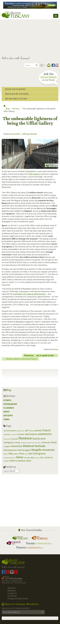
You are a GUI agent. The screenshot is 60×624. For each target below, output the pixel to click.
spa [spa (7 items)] (32, 457)
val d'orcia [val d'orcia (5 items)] (48, 457)
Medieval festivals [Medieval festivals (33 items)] (34, 446)
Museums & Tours (16, 98)
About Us (11, 588)
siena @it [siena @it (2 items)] (27, 458)
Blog (8, 108)
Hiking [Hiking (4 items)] (17, 442)
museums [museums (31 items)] (48, 450)
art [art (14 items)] (26, 430)
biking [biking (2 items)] (31, 431)
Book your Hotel (15, 89)
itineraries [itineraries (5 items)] (46, 442)
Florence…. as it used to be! (39, 355)
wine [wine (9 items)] (29, 460)
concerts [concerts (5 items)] (20, 434)
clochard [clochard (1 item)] (14, 434)
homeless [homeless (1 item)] (38, 443)
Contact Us (12, 593)
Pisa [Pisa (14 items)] (21, 453)
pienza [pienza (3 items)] (16, 454)
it (44, 65)
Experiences (10, 404)
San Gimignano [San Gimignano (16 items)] (37, 453)
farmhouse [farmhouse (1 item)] (7, 439)
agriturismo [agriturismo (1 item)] (21, 431)
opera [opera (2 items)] (6, 454)
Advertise (11, 590)
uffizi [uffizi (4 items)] (42, 457)
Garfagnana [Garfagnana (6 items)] (9, 442)
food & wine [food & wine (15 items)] (39, 438)
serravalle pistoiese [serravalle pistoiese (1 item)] (9, 458)
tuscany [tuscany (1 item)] (37, 458)
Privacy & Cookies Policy (17, 598)
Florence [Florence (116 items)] (25, 438)
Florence (16, 108)
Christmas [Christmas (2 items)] (7, 434)
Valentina (33, 134)
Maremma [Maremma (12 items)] (16, 446)
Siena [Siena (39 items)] (19, 457)
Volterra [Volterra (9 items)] (13, 460)
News (6, 411)
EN (41, 65)
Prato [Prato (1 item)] (26, 454)
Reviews (8, 415)
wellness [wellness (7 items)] (22, 460)
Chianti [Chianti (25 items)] (46, 430)
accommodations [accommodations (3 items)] (10, 431)
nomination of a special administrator (29, 294)
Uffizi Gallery (34, 174)
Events (7, 400)
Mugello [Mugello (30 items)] (36, 450)
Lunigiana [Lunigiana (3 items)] (7, 446)
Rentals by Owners (16, 94)
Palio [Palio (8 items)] (10, 453)
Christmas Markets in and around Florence (21, 359)
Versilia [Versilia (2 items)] (6, 461)
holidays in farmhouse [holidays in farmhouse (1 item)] (27, 443)
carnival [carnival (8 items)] (37, 430)
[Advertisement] (30, 37)
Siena (6, 419)
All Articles (12, 596)
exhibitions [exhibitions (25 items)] (45, 434)
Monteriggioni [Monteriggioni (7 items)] (24, 450)
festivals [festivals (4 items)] (14, 439)
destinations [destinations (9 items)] (31, 434)
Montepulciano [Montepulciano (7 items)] (10, 450)
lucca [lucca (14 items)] (53, 442)
